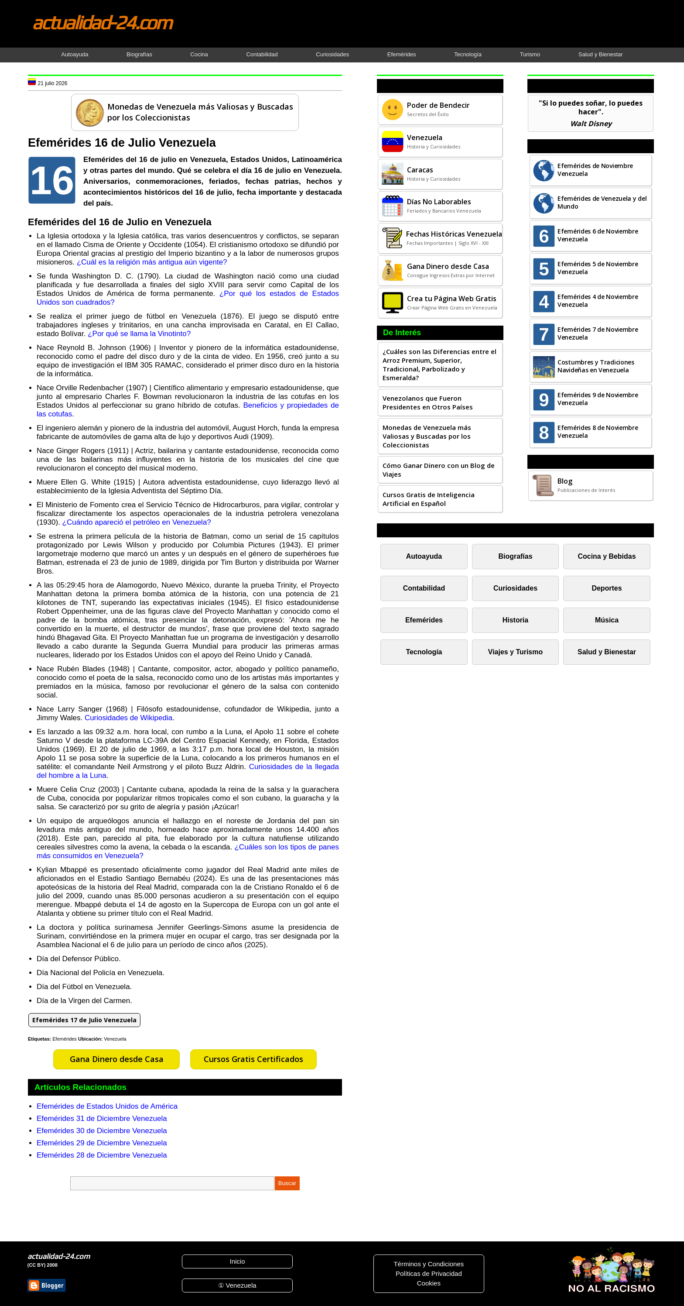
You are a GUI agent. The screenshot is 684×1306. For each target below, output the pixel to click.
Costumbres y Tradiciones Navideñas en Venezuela (595, 366)
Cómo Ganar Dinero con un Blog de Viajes (439, 469)
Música (607, 620)
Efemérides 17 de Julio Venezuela (84, 1020)
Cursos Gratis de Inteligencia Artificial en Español (429, 499)
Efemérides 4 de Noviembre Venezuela (597, 300)
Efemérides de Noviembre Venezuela (595, 170)
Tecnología (468, 54)
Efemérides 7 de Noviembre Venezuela (597, 333)
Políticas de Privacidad (429, 1273)
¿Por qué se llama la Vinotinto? (139, 334)
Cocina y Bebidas (607, 556)
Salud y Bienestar (600, 54)
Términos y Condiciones (428, 1264)
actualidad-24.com (101, 22)
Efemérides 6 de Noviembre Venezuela (597, 235)
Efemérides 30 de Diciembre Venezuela (102, 1131)
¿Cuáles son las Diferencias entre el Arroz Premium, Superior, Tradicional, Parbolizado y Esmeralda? (439, 364)
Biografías (139, 54)
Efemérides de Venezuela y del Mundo (601, 202)
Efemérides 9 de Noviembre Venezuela (597, 399)
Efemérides (401, 54)
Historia (515, 620)
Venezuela (115, 1038)
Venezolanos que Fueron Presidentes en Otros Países (428, 402)
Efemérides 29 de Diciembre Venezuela (102, 1143)
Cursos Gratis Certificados (253, 1059)
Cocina (199, 54)
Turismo (530, 54)
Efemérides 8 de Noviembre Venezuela (597, 431)
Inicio (237, 1261)
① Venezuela (237, 1285)
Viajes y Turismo (515, 652)
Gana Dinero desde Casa (117, 1059)
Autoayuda (74, 54)
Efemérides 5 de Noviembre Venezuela (597, 268)
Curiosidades (332, 54)
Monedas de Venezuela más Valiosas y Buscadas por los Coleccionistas (427, 436)
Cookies (429, 1283)
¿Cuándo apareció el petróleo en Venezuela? (136, 522)
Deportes (607, 588)
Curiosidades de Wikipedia (128, 718)
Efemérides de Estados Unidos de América (107, 1106)
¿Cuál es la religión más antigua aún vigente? (152, 262)
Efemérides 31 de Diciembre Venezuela (102, 1118)
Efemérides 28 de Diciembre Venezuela (102, 1155)
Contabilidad (261, 54)
